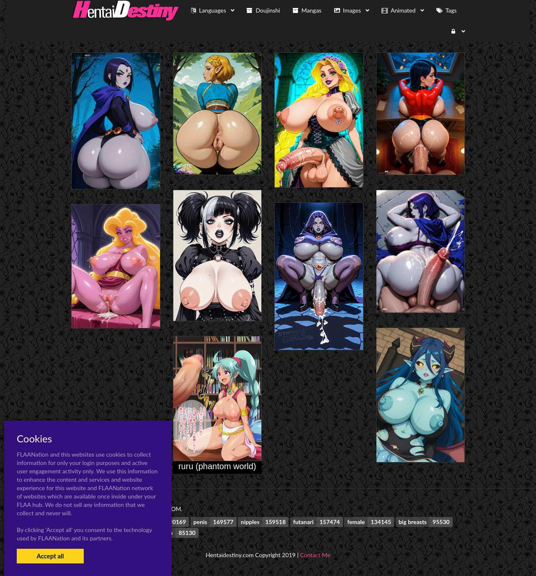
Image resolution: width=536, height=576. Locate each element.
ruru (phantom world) (217, 466)
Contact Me (315, 554)
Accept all (50, 556)
